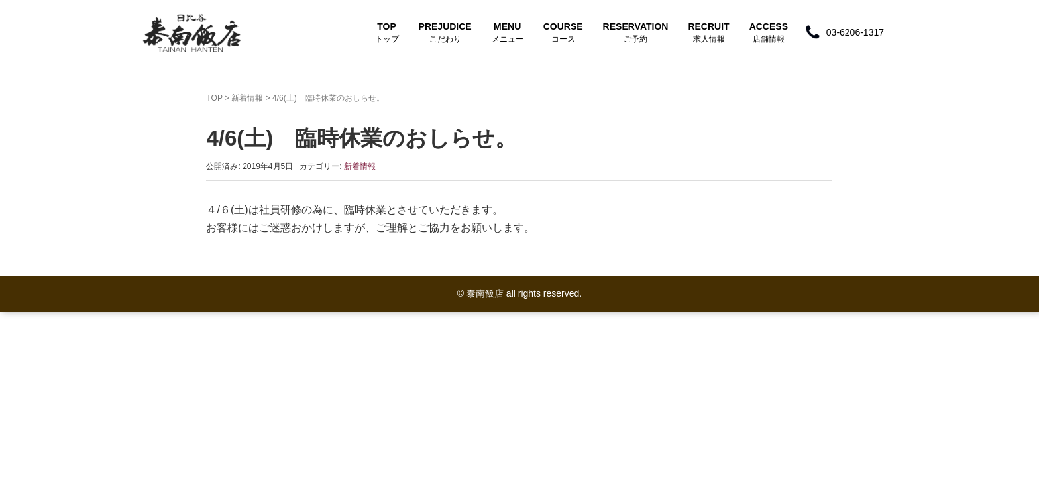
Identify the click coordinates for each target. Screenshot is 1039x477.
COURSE (563, 32)
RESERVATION (636, 32)
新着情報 (247, 98)
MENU (507, 32)
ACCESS (768, 32)
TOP (387, 32)
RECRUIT (708, 32)
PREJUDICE (445, 32)
